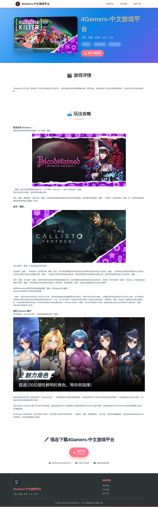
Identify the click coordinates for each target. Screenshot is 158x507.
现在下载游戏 (92, 53)
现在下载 (137, 4)
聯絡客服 (18, 409)
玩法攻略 (123, 4)
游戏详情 (109, 4)
